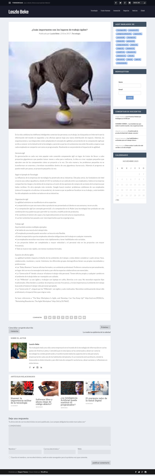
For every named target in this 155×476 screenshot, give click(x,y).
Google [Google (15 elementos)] (120, 50)
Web (80, 450)
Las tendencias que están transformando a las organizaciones (129, 126)
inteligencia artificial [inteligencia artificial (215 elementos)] (124, 35)
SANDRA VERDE (121, 125)
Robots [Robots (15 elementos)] (134, 46)
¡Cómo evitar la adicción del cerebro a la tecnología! (129, 148)
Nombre (12, 450)
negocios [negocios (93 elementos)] (137, 35)
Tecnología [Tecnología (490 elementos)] (121, 31)
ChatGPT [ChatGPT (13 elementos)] (120, 53)
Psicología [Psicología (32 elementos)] (131, 39)
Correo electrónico (52, 450)
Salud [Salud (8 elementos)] (130, 61)
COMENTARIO (15, 427)
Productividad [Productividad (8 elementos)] (121, 64)
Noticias (135, 12)
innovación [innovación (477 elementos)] (133, 31)
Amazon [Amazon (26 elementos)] (120, 42)
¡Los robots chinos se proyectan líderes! (37, 3)
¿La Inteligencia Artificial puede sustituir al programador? (69, 403)
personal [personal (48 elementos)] (120, 39)
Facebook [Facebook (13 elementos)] (130, 50)
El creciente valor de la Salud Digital (96, 400)
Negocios (126, 12)
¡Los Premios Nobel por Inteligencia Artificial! (128, 119)
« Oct (117, 201)
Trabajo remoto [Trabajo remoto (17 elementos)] (122, 46)
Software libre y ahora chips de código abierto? (44, 403)
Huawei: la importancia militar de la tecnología (21, 402)
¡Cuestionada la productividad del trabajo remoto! (126, 133)
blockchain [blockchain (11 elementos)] (121, 57)
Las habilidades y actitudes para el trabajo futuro (126, 141)
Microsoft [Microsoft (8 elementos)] (120, 61)
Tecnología (94, 12)
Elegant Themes (23, 473)
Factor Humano (105, 12)
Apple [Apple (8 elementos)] (138, 61)
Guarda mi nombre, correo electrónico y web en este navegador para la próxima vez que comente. (49, 459)
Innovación (116, 12)
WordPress (44, 473)
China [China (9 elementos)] (131, 57)
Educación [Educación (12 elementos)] (131, 53)
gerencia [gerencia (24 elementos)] (130, 42)
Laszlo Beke (54, 35)
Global (143, 12)
